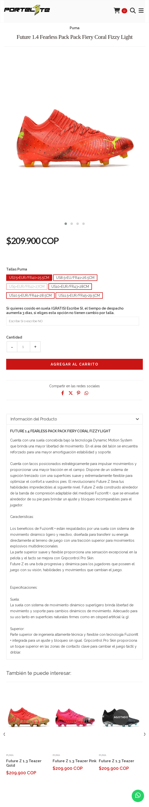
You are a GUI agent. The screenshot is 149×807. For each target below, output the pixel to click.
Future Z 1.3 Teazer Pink (74, 761)
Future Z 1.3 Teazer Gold (24, 763)
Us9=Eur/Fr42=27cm (26, 287)
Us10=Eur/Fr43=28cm (70, 287)
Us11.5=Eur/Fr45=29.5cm (79, 295)
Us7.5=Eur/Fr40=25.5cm (29, 278)
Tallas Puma (16, 269)
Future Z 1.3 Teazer (116, 761)
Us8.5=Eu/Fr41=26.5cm (75, 278)
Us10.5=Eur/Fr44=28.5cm (30, 295)
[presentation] (4, 735)
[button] (66, 223)
